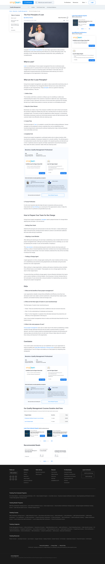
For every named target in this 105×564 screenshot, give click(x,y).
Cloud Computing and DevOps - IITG (27, 495)
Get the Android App (88, 473)
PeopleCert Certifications (26, 529)
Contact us (26, 482)
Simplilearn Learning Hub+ (69, 474)
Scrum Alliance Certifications (39, 529)
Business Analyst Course (33, 507)
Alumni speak (26, 478)
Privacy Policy (54, 545)
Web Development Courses (53, 529)
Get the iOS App (88, 476)
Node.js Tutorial (47, 538)
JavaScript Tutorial (22, 538)
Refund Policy (63, 545)
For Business (67, 2)
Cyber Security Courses (87, 527)
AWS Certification (59, 515)
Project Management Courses (16, 527)
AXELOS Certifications (15, 530)
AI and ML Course (53, 495)
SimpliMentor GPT (55, 480)
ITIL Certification (20, 517)
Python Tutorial (12, 538)
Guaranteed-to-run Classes (70, 476)
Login (92, 2)
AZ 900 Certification (29, 517)
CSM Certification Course (31, 515)
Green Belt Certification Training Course (44, 347)
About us (26, 472)
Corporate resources (68, 478)
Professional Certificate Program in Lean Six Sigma (34, 418)
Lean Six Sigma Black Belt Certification (41, 519)
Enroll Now (42, 435)
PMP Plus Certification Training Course (18, 505)
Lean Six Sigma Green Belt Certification (22, 519)
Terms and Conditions (44, 545)
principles (46, 87)
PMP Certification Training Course (17, 515)
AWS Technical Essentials (79, 515)
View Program (42, 173)
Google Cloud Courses (79, 529)
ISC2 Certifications (89, 529)
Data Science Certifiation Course (35, 505)
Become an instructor (40, 472)
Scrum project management (35, 49)
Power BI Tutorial (81, 538)
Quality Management (22, 11)
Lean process (29, 247)
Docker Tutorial (55, 538)
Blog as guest (39, 474)
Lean (25, 66)
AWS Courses (56, 530)
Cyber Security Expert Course (20, 507)
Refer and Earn (13, 472)
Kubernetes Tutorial (71, 538)
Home (10, 11)
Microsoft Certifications (65, 530)
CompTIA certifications (46, 530)
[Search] (44, 2)
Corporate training (68, 472)
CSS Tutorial (88, 538)
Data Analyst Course (48, 505)
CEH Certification (68, 515)
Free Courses (54, 472)
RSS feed (53, 478)
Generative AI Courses (40, 527)
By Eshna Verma (28, 17)
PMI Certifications (36, 530)
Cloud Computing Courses (75, 527)
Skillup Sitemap (54, 474)
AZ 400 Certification (55, 517)
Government (66, 482)
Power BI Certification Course (58, 519)
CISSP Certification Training (77, 517)
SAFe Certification (66, 517)
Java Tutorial (31, 538)
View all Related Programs (53, 195)
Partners (66, 480)
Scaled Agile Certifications (66, 529)
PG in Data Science (13, 495)
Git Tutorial (62, 538)
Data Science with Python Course (46, 515)
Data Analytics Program (42, 495)
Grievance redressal (28, 480)
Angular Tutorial (38, 538)
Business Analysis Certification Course (66, 495)
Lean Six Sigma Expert (29, 421)
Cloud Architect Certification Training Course (65, 505)
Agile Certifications (63, 527)
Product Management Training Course (18, 497)
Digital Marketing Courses (52, 527)
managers (43, 219)
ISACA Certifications (25, 530)
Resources (75, 2)
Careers (25, 474)
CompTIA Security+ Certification (43, 517)
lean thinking (36, 207)
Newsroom (26, 476)
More (83, 2)
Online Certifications (28, 527)
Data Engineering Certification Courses (85, 495)
